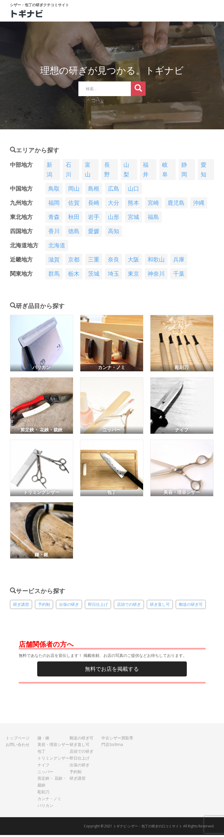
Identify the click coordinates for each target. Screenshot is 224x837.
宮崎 (153, 204)
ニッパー (45, 773)
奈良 (113, 261)
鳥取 (54, 190)
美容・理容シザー (53, 746)
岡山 (73, 190)
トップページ (18, 740)
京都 (73, 261)
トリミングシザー (53, 760)
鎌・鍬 (43, 740)
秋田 (73, 219)
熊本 (133, 204)
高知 (113, 233)
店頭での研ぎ (129, 606)
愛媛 (93, 233)
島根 (93, 190)
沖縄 (198, 204)
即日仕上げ (98, 606)
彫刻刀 (43, 793)
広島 (113, 190)
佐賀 (73, 204)
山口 (133, 190)
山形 (113, 219)
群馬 (54, 275)
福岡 (54, 204)
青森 (54, 219)
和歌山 (156, 261)
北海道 (56, 247)
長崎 (93, 204)
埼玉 (113, 275)
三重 (93, 261)
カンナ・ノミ (49, 800)
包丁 (41, 753)
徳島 (73, 233)
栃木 (73, 275)
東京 (133, 275)
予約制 (44, 606)
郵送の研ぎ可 (191, 606)
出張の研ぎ (69, 606)
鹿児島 (176, 204)
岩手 (93, 219)
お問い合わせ (18, 746)
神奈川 (156, 275)
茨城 (93, 275)
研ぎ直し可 (160, 606)
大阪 (133, 261)
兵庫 (179, 261)
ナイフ (43, 766)
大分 (113, 204)
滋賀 (54, 261)
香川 (54, 233)
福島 (153, 219)
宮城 (133, 219)
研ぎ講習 (21, 606)
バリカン (45, 807)
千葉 (179, 275)
